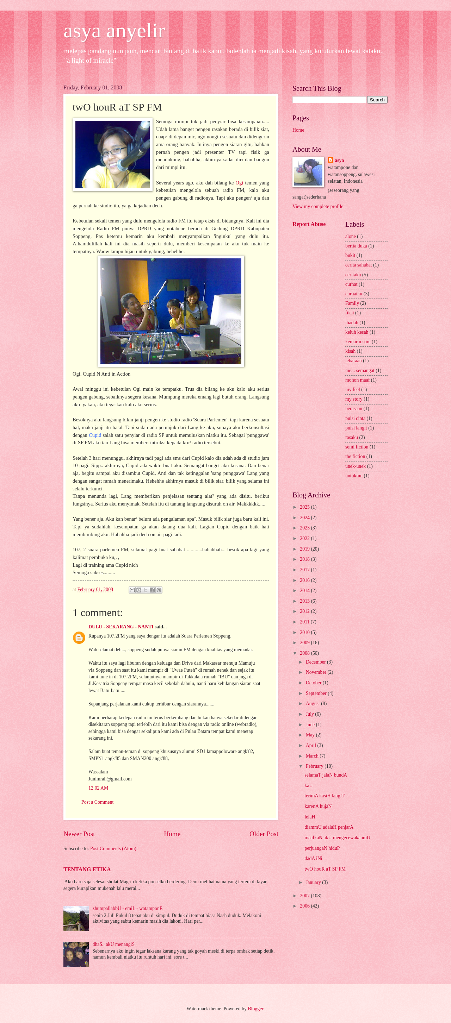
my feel (352, 389)
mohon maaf (357, 380)
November (317, 672)
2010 (305, 632)
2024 (305, 517)
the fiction (355, 456)
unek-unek (355, 466)
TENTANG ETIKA (87, 869)
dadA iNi (313, 858)
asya (339, 160)
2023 (305, 528)
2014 (305, 590)
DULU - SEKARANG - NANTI (121, 626)
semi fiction (357, 447)
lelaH (309, 817)
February (315, 766)
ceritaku (353, 274)
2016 (305, 580)
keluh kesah (357, 332)
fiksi (349, 312)
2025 (305, 507)
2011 (305, 622)
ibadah (351, 322)
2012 (305, 611)
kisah (350, 351)
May (311, 735)
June (311, 724)
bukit (350, 255)
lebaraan (353, 360)
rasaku (351, 437)
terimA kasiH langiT (324, 795)
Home (172, 833)
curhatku (353, 293)
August (313, 703)
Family (352, 303)
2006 (305, 906)
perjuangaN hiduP (322, 848)
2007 (305, 895)
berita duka (356, 246)
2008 (305, 653)
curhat (351, 284)
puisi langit (356, 428)
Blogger (255, 1008)
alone (350, 236)
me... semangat (360, 370)
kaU (308, 785)
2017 (305, 569)
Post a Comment (97, 802)
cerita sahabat (358, 265)
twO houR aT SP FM (325, 869)
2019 (305, 549)
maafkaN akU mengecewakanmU (337, 837)
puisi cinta (355, 418)
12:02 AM (98, 788)
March (313, 756)
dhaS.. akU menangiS (114, 944)
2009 (305, 642)
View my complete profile (317, 206)
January (314, 882)
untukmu (354, 475)
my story (354, 399)
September (317, 693)
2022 (305, 538)
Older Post (263, 833)
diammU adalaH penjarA (328, 827)
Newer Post (79, 833)
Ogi (239, 183)
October (314, 682)
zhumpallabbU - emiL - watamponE (128, 908)
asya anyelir (114, 30)
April (311, 745)
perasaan (353, 408)
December (316, 662)
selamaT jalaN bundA (325, 775)
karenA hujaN (318, 806)
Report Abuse (309, 224)
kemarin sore (358, 341)
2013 (305, 601)
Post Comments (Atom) (113, 848)
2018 (305, 559)
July (310, 714)
